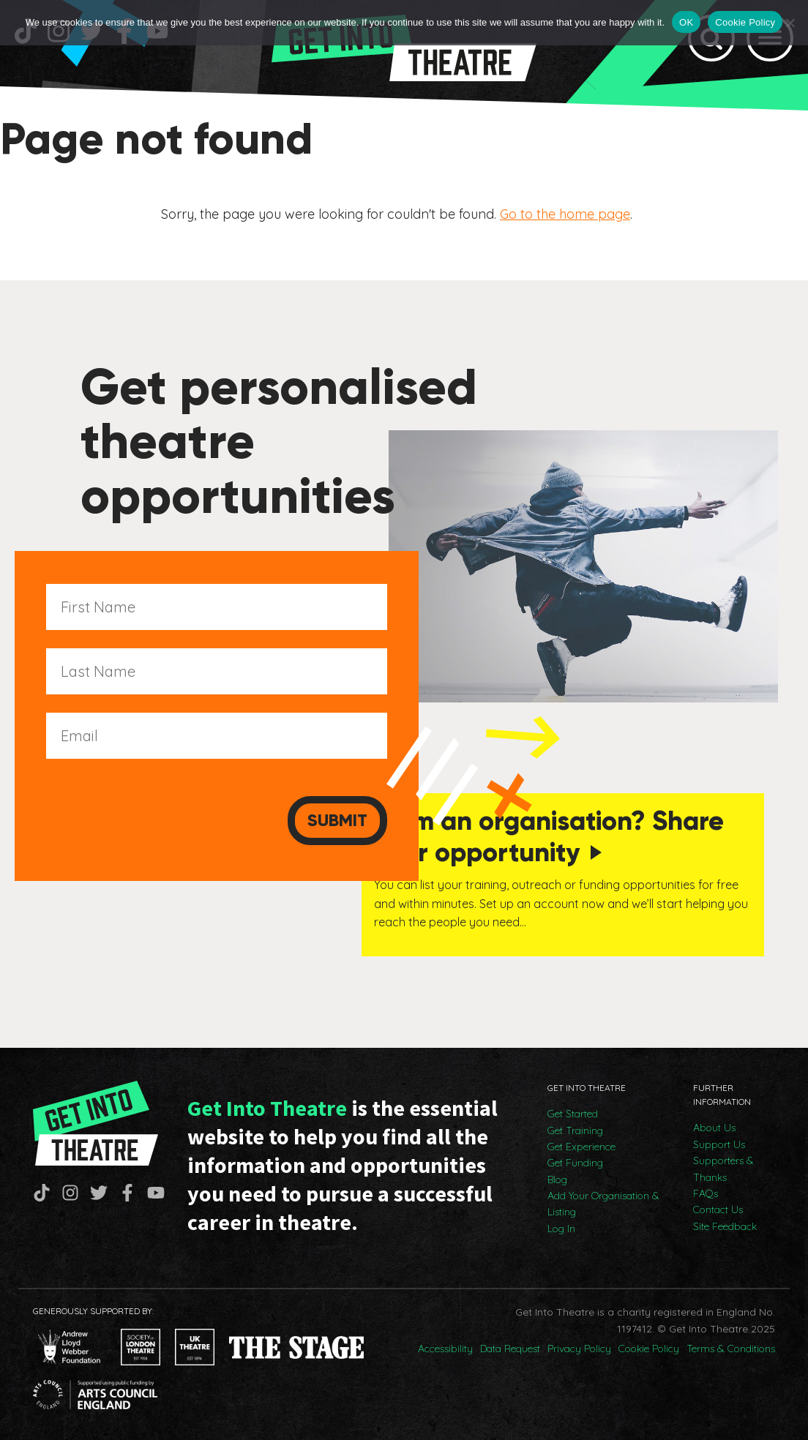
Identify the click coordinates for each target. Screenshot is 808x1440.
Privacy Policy (579, 1345)
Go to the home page (565, 213)
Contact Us (718, 1206)
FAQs (705, 1190)
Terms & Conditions (731, 1345)
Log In (561, 1225)
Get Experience (581, 1143)
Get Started (572, 1110)
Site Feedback (725, 1223)
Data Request (510, 1345)
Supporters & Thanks (723, 1165)
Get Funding (575, 1160)
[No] (789, 22)
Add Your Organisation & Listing (603, 1200)
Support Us (719, 1141)
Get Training (575, 1127)
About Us (714, 1125)
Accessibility (445, 1345)
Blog (557, 1176)
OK (686, 22)
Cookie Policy (648, 1345)
